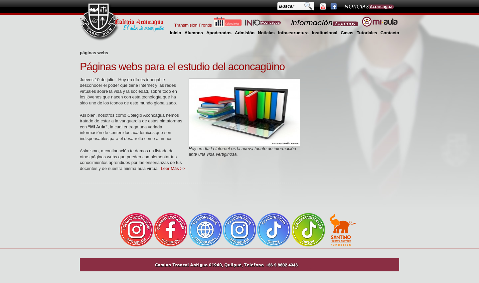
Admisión (244, 32)
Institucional (325, 32)
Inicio (175, 32)
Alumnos (194, 32)
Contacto (390, 32)
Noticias (266, 32)
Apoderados (219, 32)
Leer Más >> (173, 168)
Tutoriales (367, 32)
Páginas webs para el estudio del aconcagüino (182, 66)
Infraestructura (293, 32)
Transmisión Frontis (193, 25)
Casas (347, 32)
